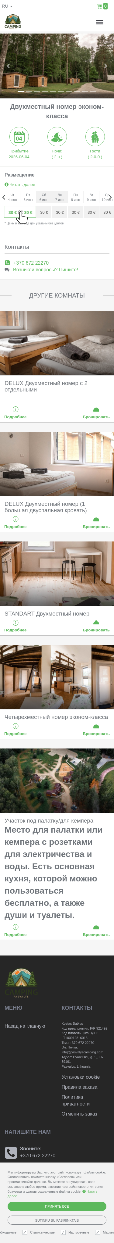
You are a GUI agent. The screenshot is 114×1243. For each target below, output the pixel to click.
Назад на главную (25, 1026)
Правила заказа (80, 1087)
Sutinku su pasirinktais (57, 1220)
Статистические (39, 1232)
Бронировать (96, 412)
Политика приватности (76, 1101)
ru (7, 6)
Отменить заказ (79, 1113)
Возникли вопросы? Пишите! (45, 269)
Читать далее (20, 184)
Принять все (57, 1206)
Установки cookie (81, 1077)
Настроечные (75, 1232)
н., (80, 22)
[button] (8, 66)
